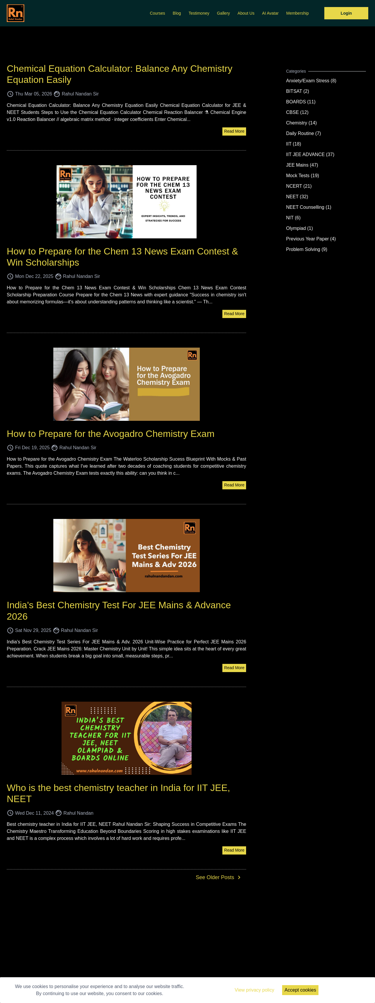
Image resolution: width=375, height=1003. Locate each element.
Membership (297, 13)
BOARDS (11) (301, 101)
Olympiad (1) (299, 228)
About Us (246, 13)
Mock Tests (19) (302, 175)
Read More (234, 131)
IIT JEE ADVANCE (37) (310, 154)
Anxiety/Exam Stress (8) (311, 80)
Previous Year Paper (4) (311, 238)
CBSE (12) (297, 112)
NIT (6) (293, 217)
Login (346, 13)
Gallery (223, 13)
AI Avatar (270, 13)
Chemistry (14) (301, 122)
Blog (177, 13)
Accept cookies (300, 989)
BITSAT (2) (297, 91)
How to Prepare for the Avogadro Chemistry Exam (110, 433)
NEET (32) (297, 196)
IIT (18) (293, 143)
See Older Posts (219, 877)
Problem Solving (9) (307, 249)
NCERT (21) (299, 186)
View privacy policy (254, 989)
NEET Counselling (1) (308, 207)
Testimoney (199, 13)
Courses (157, 13)
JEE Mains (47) (302, 165)
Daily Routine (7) (303, 133)
